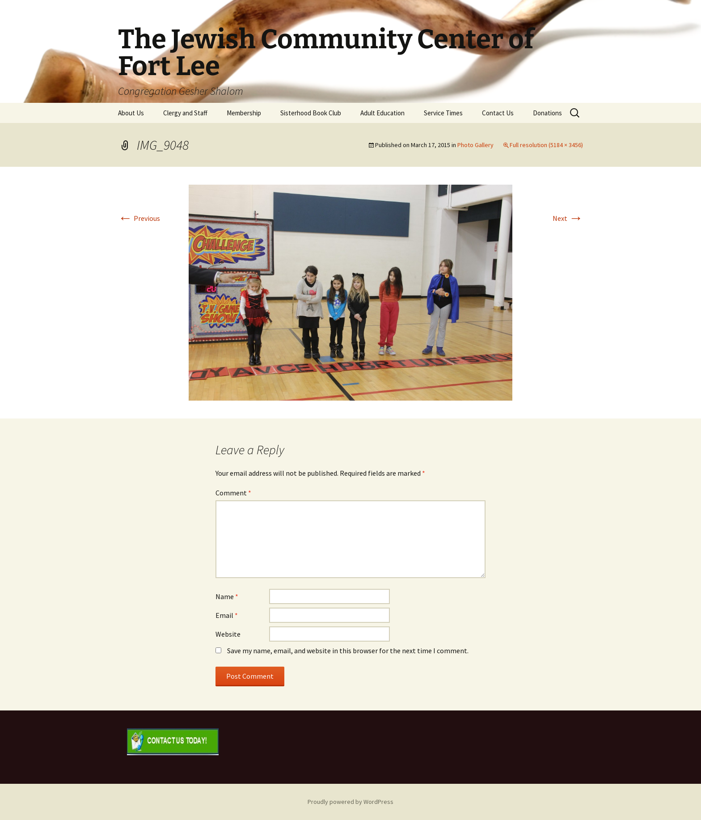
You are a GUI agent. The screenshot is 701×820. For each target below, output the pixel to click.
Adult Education (382, 113)
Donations (547, 113)
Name (226, 596)
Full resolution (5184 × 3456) (546, 145)
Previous (139, 218)
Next (568, 218)
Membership (244, 113)
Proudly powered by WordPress (350, 802)
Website (228, 634)
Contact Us (498, 113)
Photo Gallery (475, 145)
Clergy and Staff (185, 113)
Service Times (443, 113)
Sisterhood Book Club (310, 113)
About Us (131, 113)
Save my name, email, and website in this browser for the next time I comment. (348, 650)
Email (226, 615)
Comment (233, 492)
